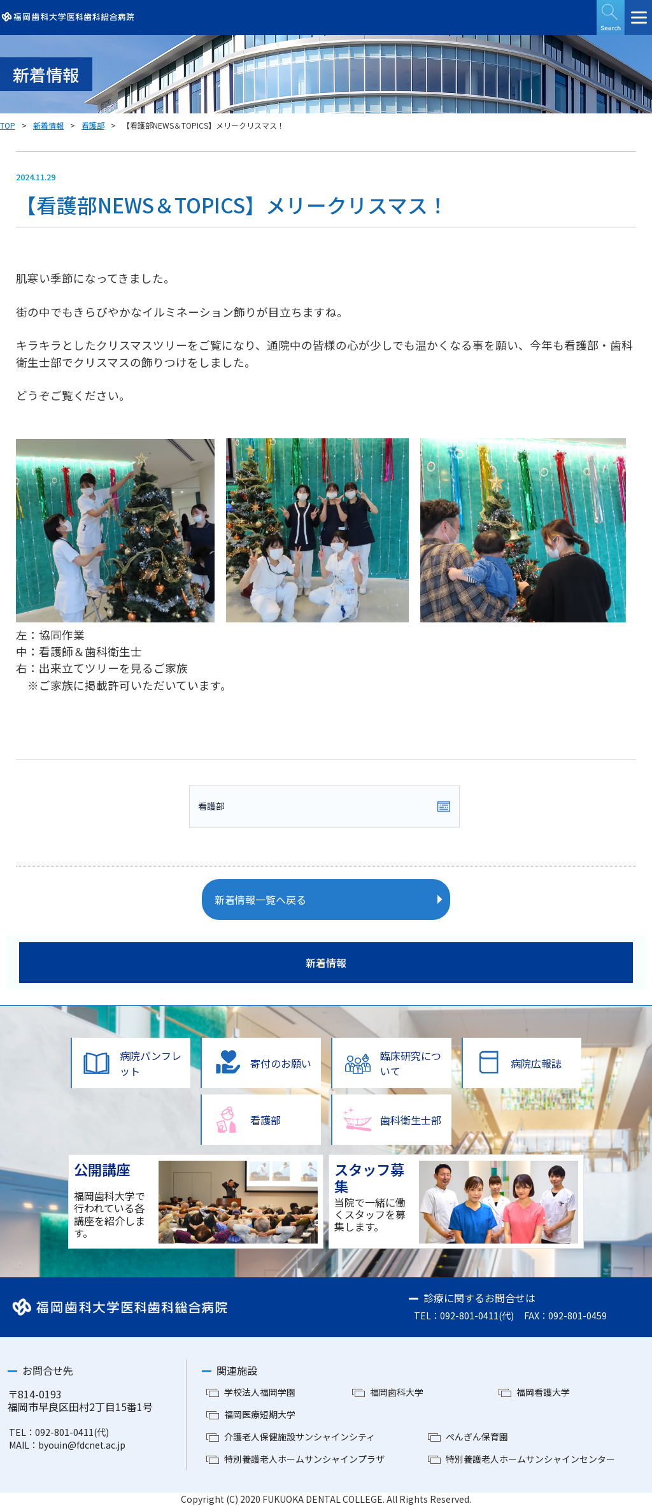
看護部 (93, 125)
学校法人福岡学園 (259, 1392)
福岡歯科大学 (396, 1392)
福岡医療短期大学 (259, 1414)
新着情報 (48, 125)
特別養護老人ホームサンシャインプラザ (304, 1458)
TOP (7, 125)
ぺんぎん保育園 (477, 1436)
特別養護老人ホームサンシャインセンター (530, 1458)
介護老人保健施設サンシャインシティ (299, 1436)
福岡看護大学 (543, 1392)
